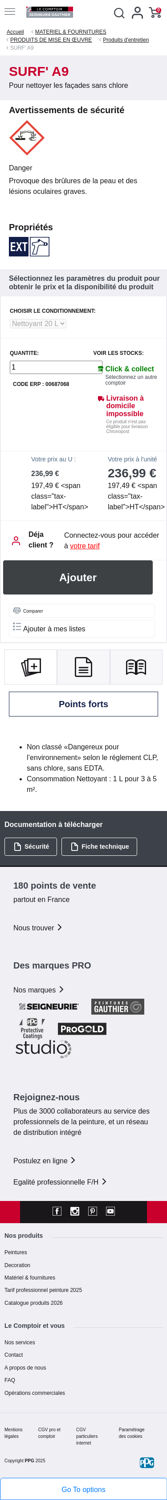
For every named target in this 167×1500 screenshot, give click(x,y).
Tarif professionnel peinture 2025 (43, 1290)
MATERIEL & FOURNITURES (70, 32)
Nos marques (39, 990)
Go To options (83, 1489)
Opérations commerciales (34, 1393)
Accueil (15, 32)
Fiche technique (99, 847)
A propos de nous (25, 1368)
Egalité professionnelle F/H (60, 1182)
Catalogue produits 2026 (33, 1303)
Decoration (17, 1265)
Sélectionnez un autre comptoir (131, 380)
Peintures (15, 1252)
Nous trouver (38, 928)
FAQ (9, 1380)
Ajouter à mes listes (49, 627)
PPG (29, 1460)
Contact (13, 1355)
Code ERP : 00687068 (41, 384)
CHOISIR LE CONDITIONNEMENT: (53, 311)
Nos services (19, 1342)
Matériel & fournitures (29, 1278)
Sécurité (31, 847)
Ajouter (78, 577)
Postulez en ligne (45, 1161)
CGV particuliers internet (87, 1436)
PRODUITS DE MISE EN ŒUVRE (51, 40)
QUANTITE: (24, 353)
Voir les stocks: (119, 353)
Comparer (28, 610)
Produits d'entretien (126, 40)
